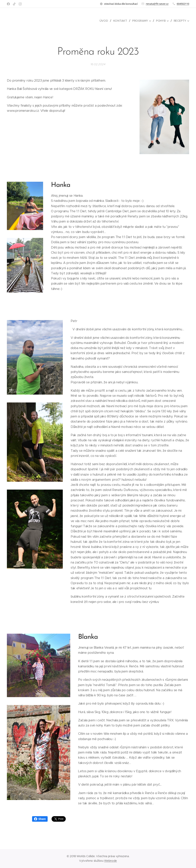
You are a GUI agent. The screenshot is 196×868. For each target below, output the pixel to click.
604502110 (183, 4)
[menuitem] (105, 21)
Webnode (110, 860)
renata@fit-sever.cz (157, 4)
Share (40, 819)
